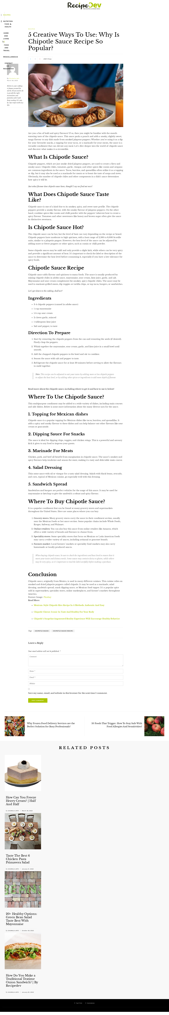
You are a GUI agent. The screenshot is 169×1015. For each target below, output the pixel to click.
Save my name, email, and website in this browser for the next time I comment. (67, 693)
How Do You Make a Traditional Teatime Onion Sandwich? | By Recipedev (22, 980)
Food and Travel (90, 15)
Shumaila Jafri (14, 78)
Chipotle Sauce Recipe (63, 631)
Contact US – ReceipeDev (130, 15)
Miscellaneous (108, 15)
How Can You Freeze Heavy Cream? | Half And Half (21, 801)
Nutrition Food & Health (49, 15)
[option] (22, 784)
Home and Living (72, 15)
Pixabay (47, 597)
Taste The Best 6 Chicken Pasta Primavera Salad (18, 859)
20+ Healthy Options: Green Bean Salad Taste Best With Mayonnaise (21, 919)
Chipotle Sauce (42, 631)
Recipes (31, 15)
